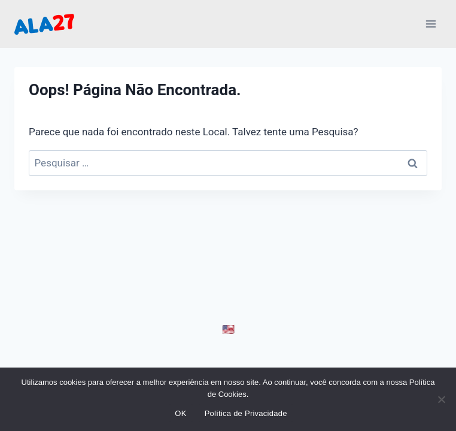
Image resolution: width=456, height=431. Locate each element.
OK (180, 413)
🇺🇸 (228, 329)
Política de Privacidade (246, 413)
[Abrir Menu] (430, 23)
